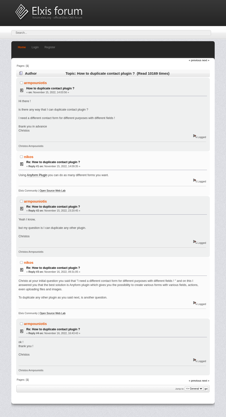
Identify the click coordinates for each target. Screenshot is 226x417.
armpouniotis (35, 83)
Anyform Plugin (37, 175)
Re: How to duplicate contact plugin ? (53, 162)
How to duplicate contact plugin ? (50, 88)
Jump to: (179, 388)
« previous (195, 60)
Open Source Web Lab (53, 190)
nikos (28, 157)
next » (205, 60)
